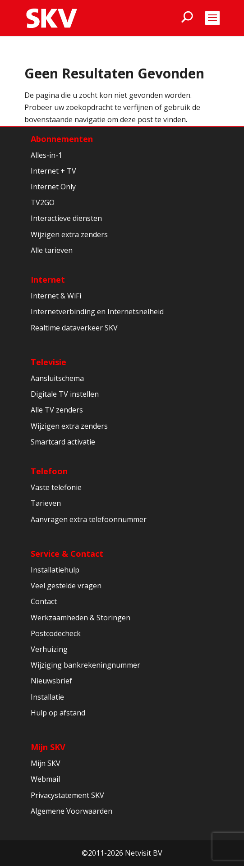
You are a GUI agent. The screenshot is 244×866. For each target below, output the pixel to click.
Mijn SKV (48, 747)
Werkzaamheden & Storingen (80, 618)
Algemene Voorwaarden (71, 811)
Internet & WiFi (56, 296)
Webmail (45, 779)
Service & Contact (67, 553)
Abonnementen (62, 138)
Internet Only (53, 187)
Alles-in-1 (46, 155)
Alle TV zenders (57, 410)
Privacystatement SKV (67, 795)
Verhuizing (49, 649)
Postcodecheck (56, 633)
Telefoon (49, 471)
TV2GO (43, 202)
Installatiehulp (55, 570)
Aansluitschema (57, 378)
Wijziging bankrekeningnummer (85, 665)
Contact (44, 601)
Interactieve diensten (66, 218)
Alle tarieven (52, 250)
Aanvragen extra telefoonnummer (89, 519)
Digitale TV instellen (65, 394)
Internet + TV (53, 171)
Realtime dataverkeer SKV (74, 328)
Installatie (47, 697)
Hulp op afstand (58, 713)
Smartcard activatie (63, 442)
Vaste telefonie (56, 487)
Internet (48, 279)
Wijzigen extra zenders (69, 234)
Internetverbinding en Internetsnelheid (97, 311)
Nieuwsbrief (51, 681)
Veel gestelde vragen (66, 586)
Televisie (48, 362)
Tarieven (46, 503)
